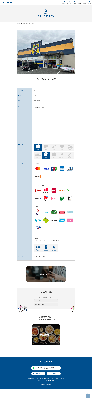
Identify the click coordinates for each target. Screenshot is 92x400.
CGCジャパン (47, 391)
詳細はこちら (41, 264)
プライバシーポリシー (31, 389)
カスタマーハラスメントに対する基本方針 (45, 389)
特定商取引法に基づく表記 (60, 389)
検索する (46, 315)
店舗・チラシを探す (22, 23)
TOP (17, 23)
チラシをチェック (38, 86)
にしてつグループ (39, 391)
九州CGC (53, 391)
